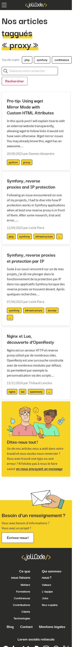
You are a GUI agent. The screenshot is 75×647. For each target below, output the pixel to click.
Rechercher (14, 81)
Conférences (22, 598)
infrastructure (44, 236)
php (27, 60)
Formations (23, 591)
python (13, 162)
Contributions (21, 605)
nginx (12, 391)
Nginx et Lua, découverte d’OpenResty (30, 339)
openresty (36, 391)
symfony (42, 60)
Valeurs (46, 584)
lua (22, 391)
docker (52, 310)
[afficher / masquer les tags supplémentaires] (59, 236)
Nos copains (50, 605)
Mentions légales (52, 627)
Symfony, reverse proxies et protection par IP (31, 258)
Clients (25, 611)
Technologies (22, 618)
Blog (10, 627)
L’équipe (47, 591)
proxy (26, 162)
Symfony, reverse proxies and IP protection (31, 184)
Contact (26, 627)
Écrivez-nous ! (18, 538)
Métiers (25, 584)
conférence (62, 60)
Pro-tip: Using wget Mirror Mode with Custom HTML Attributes (30, 107)
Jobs (45, 598)
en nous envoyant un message (39, 469)
